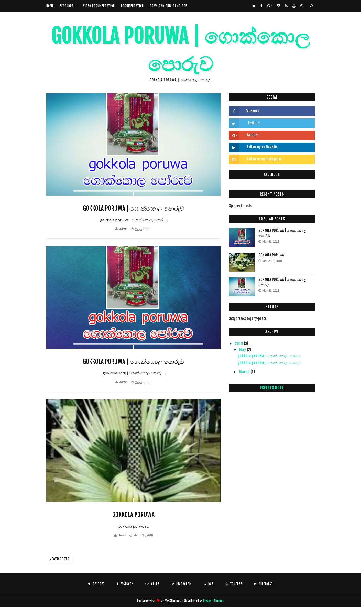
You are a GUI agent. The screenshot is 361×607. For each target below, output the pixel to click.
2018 (239, 343)
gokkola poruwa (133, 514)
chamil (122, 535)
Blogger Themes (213, 600)
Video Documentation (99, 6)
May (243, 350)
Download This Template (168, 6)
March (245, 372)
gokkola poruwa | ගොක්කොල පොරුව (133, 208)
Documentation (132, 6)
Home (50, 6)
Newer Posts (59, 559)
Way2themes (173, 600)
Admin (123, 229)
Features (66, 6)
